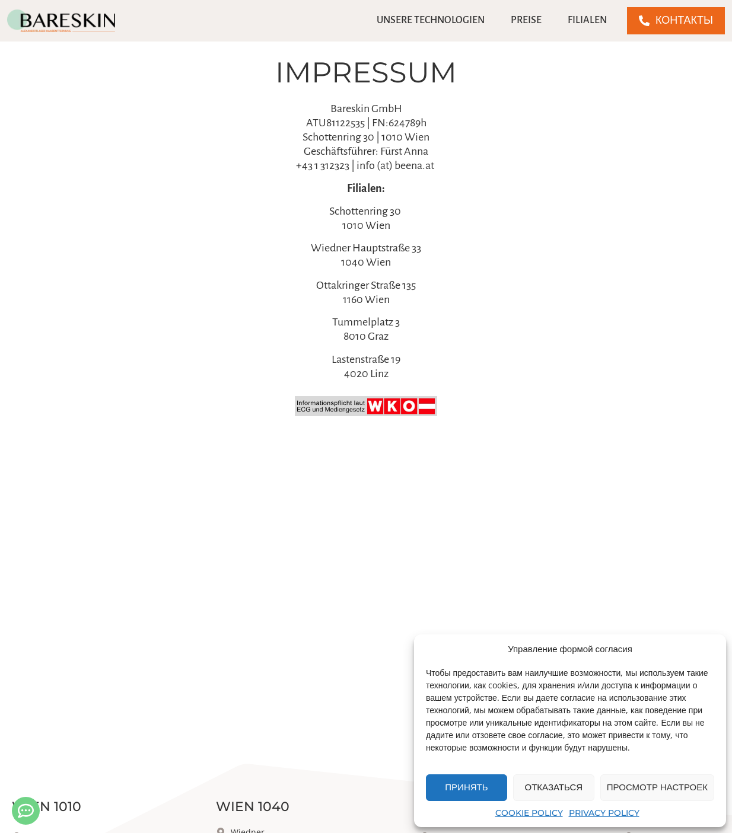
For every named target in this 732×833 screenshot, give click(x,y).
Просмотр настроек (657, 787)
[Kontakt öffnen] (26, 811)
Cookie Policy (529, 813)
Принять (466, 787)
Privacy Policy (604, 813)
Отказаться (554, 787)
